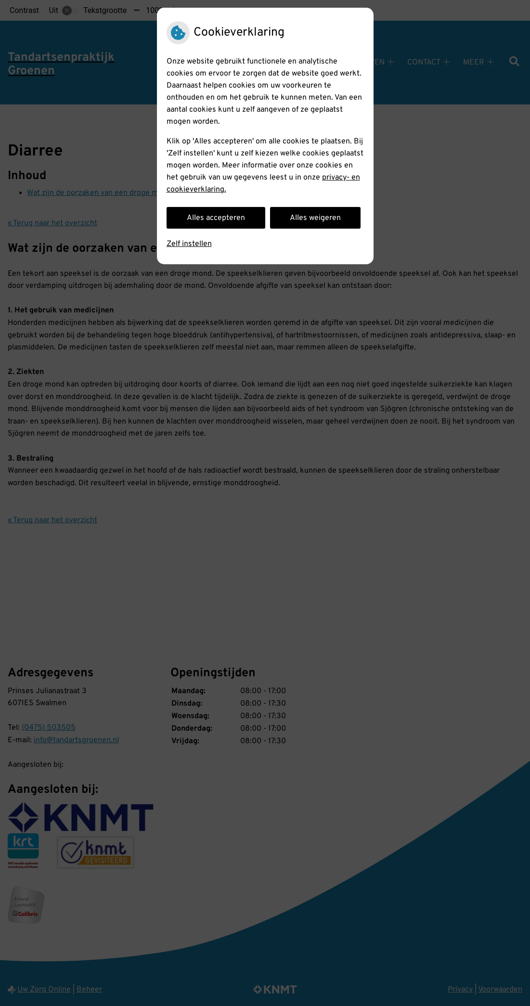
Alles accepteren (216, 218)
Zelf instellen (189, 244)
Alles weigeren (315, 218)
